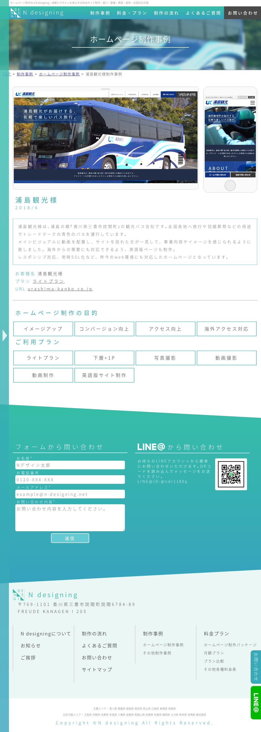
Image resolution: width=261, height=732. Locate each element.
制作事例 (100, 13)
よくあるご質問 (203, 13)
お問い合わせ (243, 13)
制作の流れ (166, 13)
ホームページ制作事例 (59, 73)
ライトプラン (49, 281)
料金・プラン (132, 13)
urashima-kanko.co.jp (60, 289)
